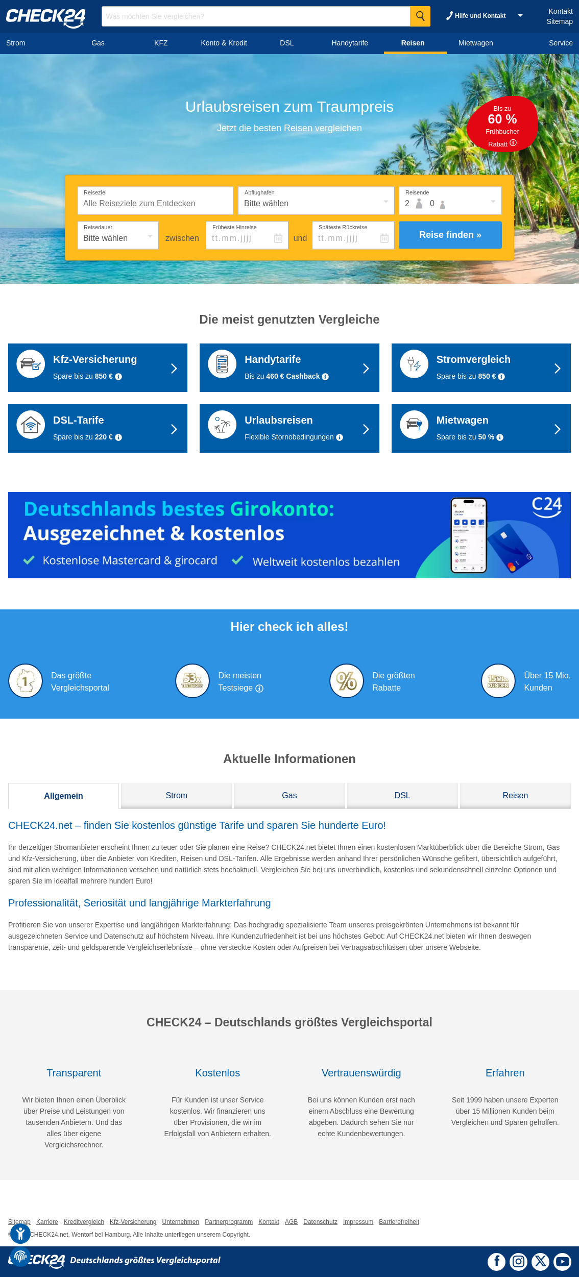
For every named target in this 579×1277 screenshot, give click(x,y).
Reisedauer (98, 227)
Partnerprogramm (229, 1221)
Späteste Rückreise (343, 227)
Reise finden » (450, 235)
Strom (176, 795)
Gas (289, 795)
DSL (403, 795)
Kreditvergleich (84, 1221)
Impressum (358, 1221)
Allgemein (63, 796)
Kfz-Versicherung (133, 1221)
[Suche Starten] (420, 16)
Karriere (47, 1221)
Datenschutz (320, 1221)
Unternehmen (180, 1221)
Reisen (515, 795)
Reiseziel (95, 192)
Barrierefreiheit (399, 1221)
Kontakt (561, 11)
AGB (291, 1221)
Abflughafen (260, 192)
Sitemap (560, 21)
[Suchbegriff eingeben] (266, 16)
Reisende (417, 192)
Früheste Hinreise (234, 227)
